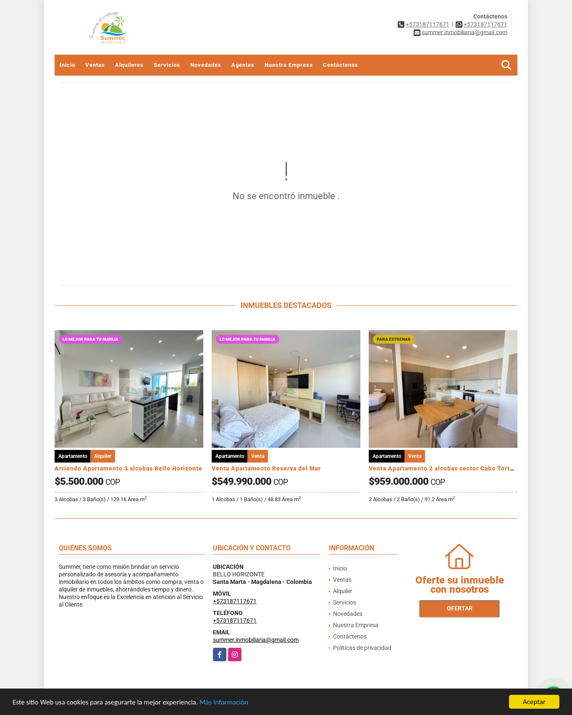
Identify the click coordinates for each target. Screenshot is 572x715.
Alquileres (129, 65)
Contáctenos (340, 65)
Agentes (243, 65)
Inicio (67, 65)
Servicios (167, 65)
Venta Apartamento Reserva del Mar (266, 468)
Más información (223, 703)
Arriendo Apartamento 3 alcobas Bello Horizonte (128, 468)
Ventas (95, 65)
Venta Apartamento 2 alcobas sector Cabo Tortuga (445, 468)
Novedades (205, 65)
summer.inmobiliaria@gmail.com (256, 639)
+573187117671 (427, 24)
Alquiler (342, 591)
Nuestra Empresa (289, 65)
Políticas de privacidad (362, 647)
